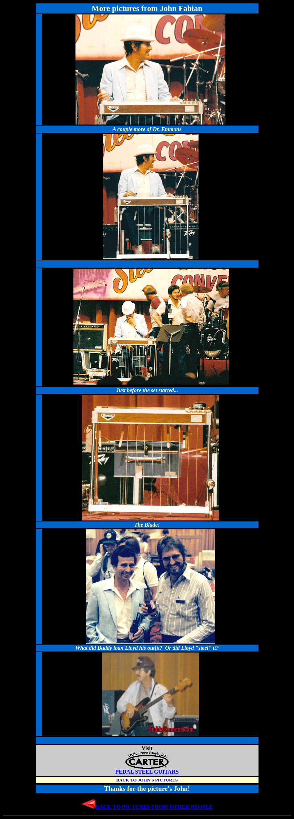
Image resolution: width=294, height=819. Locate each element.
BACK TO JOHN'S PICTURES (147, 780)
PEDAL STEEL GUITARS (147, 769)
